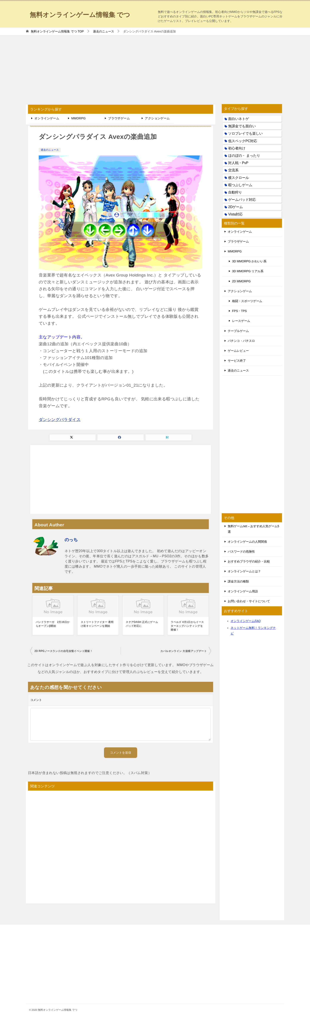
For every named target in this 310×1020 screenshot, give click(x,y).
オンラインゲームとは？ (244, 571)
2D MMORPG (241, 281)
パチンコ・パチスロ (241, 341)
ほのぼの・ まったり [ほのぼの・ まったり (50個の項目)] (244, 155)
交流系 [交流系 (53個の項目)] (233, 170)
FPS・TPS (239, 311)
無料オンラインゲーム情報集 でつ (80, 14)
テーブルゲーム (238, 331)
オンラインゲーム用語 (243, 591)
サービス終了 (237, 360)
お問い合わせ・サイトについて (249, 601)
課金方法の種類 (238, 581)
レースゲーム (241, 321)
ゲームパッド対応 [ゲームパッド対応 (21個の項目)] (242, 199)
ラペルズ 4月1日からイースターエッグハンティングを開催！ (187, 626)
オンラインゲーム (46, 118)
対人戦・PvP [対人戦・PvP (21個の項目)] (238, 163)
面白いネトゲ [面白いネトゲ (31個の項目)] (238, 119)
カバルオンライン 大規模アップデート (183, 651)
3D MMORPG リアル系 (248, 271)
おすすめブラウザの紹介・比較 (249, 561)
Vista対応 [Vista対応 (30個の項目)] (235, 214)
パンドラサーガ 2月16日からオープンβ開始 (53, 624)
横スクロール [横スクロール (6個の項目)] (238, 178)
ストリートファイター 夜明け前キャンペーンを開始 (97, 624)
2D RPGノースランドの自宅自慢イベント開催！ (63, 651)
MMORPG (78, 118)
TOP (57, 31)
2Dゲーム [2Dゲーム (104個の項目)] (235, 207)
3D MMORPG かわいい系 (249, 261)
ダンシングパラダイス (60, 419)
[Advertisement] (155, 67)
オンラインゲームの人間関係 (247, 541)
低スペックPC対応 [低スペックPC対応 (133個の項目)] (242, 141)
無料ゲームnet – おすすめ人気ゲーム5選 (253, 528)
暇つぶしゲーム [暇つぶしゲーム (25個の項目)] (240, 185)
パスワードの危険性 (241, 551)
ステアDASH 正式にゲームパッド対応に (142, 624)
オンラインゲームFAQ (246, 621)
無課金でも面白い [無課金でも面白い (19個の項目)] (242, 126)
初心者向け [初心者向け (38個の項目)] (236, 148)
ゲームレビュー (238, 350)
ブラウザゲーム (119, 118)
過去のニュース (50, 149)
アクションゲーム (157, 118)
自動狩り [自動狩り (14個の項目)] (235, 192)
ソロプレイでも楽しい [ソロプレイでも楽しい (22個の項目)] (245, 133)
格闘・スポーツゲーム (247, 301)
